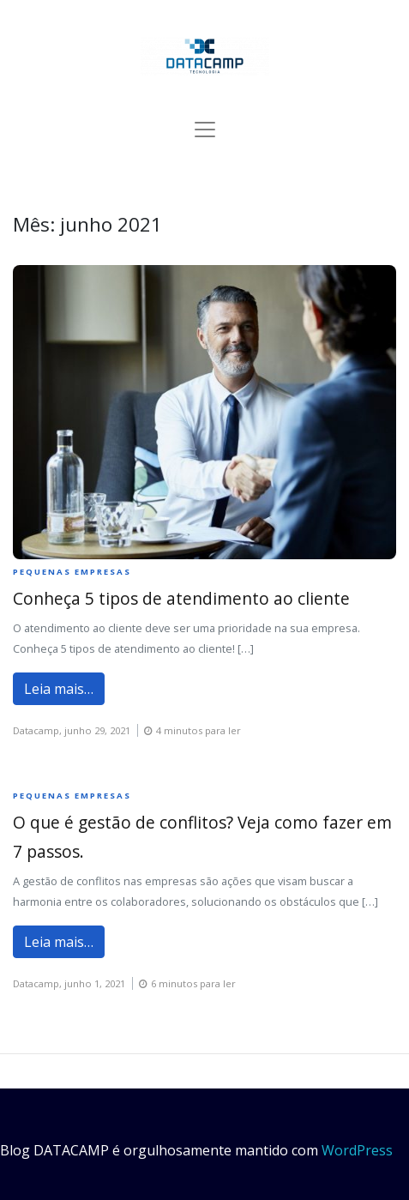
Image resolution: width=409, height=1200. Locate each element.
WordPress (357, 1150)
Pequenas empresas (72, 571)
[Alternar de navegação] (205, 129)
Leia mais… (58, 688)
